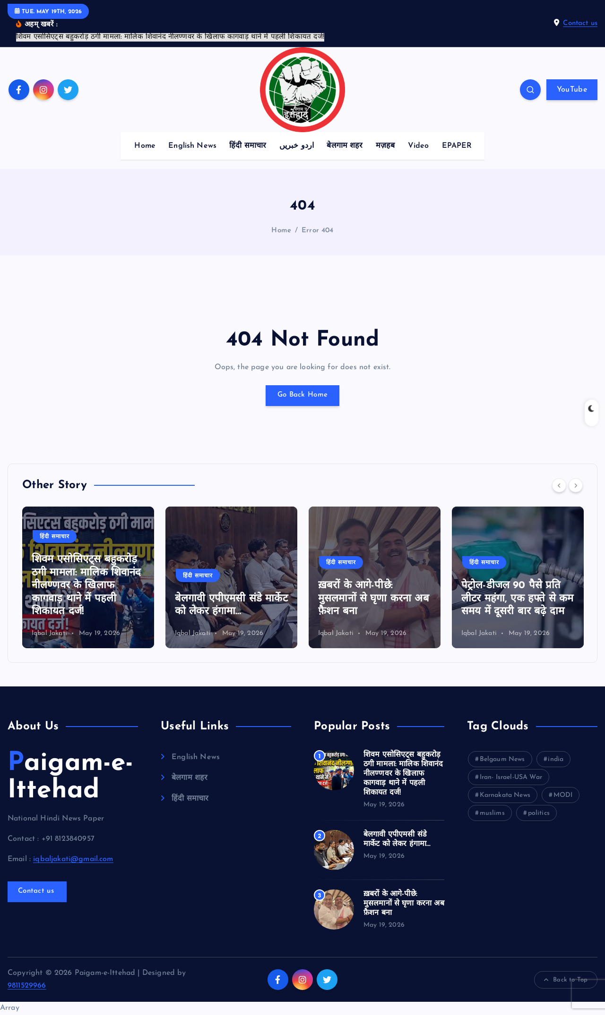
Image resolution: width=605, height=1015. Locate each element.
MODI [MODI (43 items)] (563, 795)
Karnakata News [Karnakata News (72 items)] (505, 795)
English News (192, 146)
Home (145, 146)
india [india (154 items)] (555, 759)
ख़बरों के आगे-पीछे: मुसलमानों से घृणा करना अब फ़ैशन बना (373, 598)
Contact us (580, 23)
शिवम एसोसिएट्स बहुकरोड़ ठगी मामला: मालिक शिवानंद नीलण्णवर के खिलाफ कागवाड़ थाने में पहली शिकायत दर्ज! (86, 585)
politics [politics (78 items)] (539, 813)
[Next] (576, 485)
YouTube (572, 89)
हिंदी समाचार (247, 146)
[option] (88, 577)
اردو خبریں (296, 146)
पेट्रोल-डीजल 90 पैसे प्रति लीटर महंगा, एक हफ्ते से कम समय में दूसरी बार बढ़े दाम (517, 598)
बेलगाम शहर (345, 146)
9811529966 (27, 986)
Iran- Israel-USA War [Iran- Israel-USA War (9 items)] (511, 777)
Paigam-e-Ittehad (70, 777)
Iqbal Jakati (49, 633)
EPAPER (457, 146)
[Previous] (559, 485)
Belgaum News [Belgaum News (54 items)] (502, 759)
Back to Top (566, 980)
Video (418, 146)
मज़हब (385, 146)
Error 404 (317, 230)
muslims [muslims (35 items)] (492, 813)
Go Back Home (302, 395)
